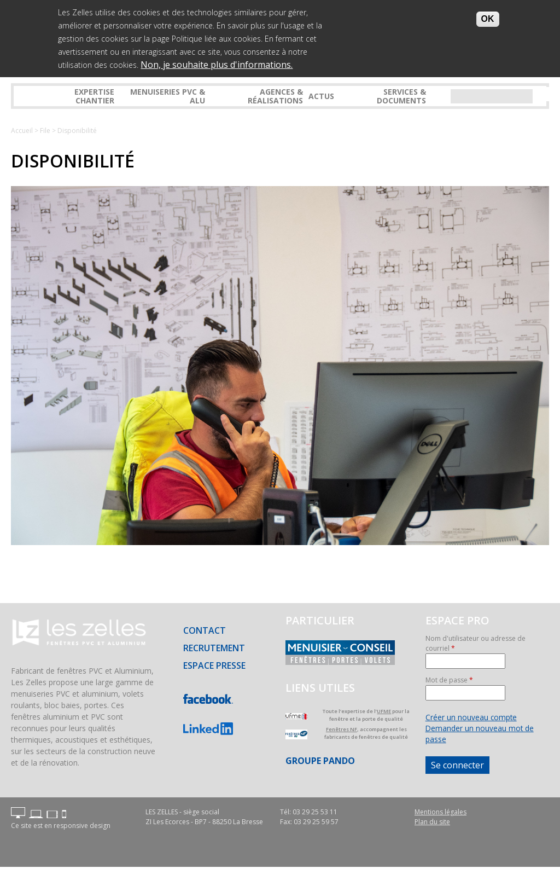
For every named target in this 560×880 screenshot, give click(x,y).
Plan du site (432, 821)
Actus (321, 96)
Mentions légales (440, 812)
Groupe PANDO (320, 761)
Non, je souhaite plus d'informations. (217, 63)
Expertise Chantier (94, 95)
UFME (384, 711)
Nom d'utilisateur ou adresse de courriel (475, 643)
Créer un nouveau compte (471, 717)
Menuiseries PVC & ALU (167, 95)
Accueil (22, 130)
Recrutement (214, 648)
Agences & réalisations (275, 95)
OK (487, 17)
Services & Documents (401, 95)
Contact (204, 630)
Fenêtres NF (341, 729)
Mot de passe (449, 680)
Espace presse (214, 665)
